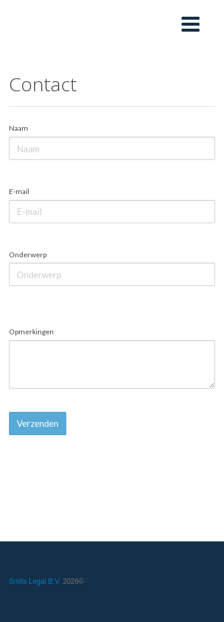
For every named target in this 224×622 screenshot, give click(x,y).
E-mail (19, 191)
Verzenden (38, 423)
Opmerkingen (31, 331)
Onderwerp (28, 254)
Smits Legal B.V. (35, 581)
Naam (18, 128)
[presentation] (100, 467)
